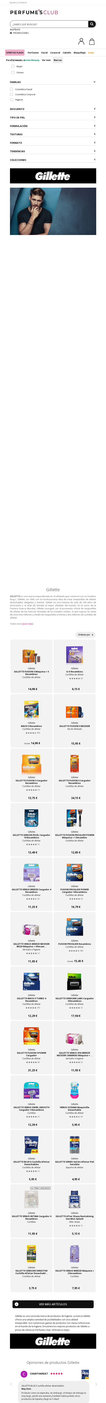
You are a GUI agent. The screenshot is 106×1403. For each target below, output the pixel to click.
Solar (91, 52)
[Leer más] (27, 623)
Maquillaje (80, 52)
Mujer (16, 66)
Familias (52, 82)
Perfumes (33, 52)
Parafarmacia (13, 60)
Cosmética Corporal (22, 94)
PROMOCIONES (19, 32)
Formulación (52, 126)
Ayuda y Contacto (18, 2)
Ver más (46, 60)
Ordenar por (85, 634)
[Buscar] (92, 24)
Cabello (67, 52)
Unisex (17, 72)
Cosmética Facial (21, 89)
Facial (44, 52)
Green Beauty (31, 60)
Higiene (16, 99)
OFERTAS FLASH (14, 52)
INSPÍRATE (15, 29)
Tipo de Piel (52, 117)
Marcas (58, 60)
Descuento (52, 109)
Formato (52, 142)
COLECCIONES (52, 160)
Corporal (55, 52)
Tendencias (52, 151)
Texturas (52, 134)
